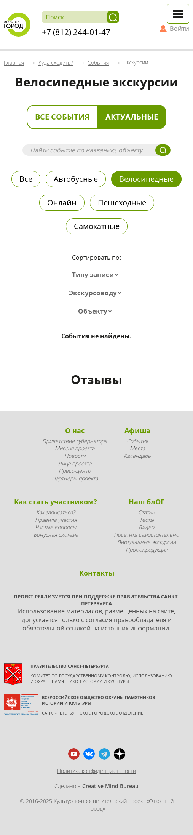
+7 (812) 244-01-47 (76, 32)
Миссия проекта (74, 448)
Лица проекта (74, 463)
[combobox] (96, 274)
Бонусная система (55, 534)
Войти (179, 28)
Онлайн (62, 202)
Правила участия (56, 519)
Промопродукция (146, 549)
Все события (62, 117)
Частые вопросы (55, 527)
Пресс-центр (75, 470)
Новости (74, 455)
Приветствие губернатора (74, 441)
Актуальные (131, 117)
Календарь (137, 455)
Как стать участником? (55, 501)
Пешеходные (122, 202)
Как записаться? (55, 512)
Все (25, 179)
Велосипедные (146, 179)
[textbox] (96, 274)
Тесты (146, 519)
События (137, 441)
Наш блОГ (146, 501)
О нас (75, 430)
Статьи (146, 512)
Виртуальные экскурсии (146, 541)
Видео (146, 527)
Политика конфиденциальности (96, 770)
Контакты (96, 572)
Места (137, 448)
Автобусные (76, 179)
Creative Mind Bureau (110, 786)
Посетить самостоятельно (146, 534)
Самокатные (97, 226)
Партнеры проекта (75, 478)
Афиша (137, 430)
